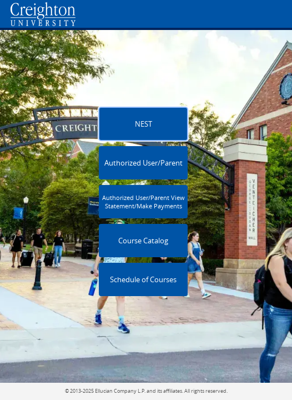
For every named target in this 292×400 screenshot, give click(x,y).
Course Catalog (143, 241)
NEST (143, 124)
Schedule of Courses (143, 279)
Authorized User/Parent (143, 163)
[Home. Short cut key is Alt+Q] (93, 14)
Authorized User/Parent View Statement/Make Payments (143, 201)
